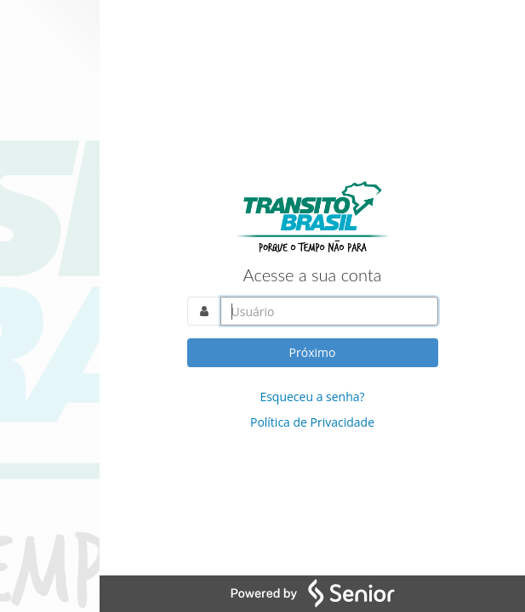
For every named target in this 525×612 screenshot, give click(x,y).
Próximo (312, 352)
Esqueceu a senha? (312, 396)
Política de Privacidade (312, 422)
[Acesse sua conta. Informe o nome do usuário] (329, 311)
